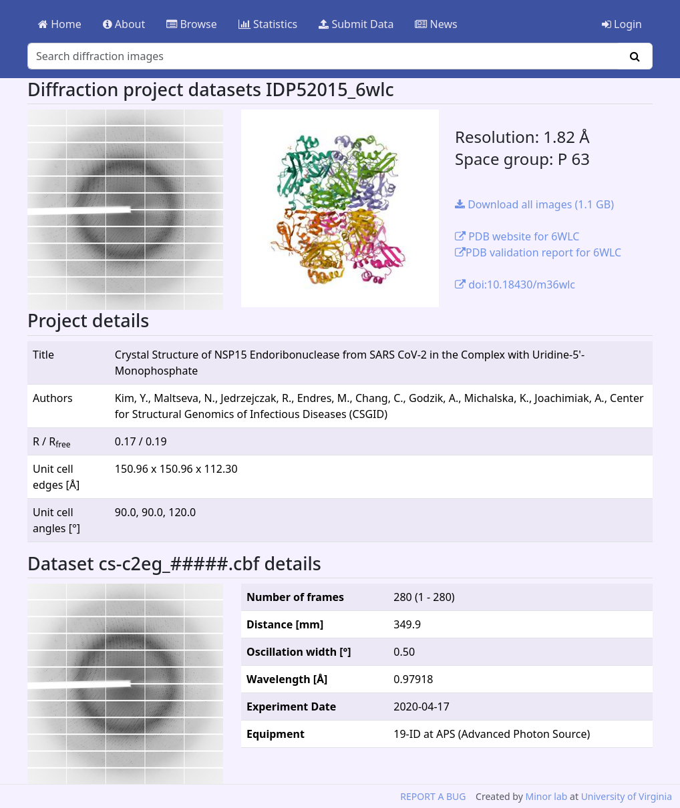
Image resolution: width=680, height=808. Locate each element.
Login (622, 24)
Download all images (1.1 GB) (534, 204)
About (124, 24)
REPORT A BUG (433, 796)
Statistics (268, 24)
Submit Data (356, 24)
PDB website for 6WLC (517, 236)
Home (59, 24)
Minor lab (546, 796)
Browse (191, 24)
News (436, 24)
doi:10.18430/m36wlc (515, 284)
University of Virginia (626, 796)
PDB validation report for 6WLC (538, 252)
